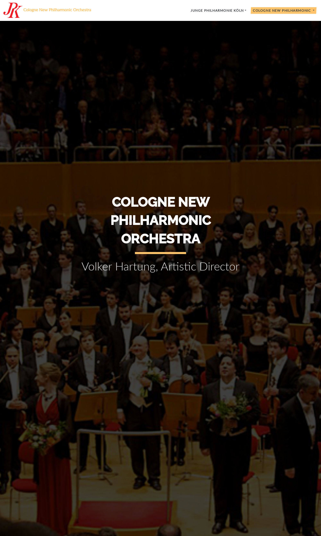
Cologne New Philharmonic (282, 10)
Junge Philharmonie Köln (217, 10)
